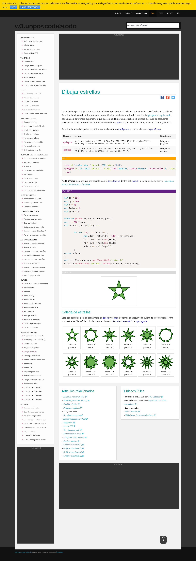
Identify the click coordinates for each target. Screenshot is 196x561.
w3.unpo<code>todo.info (23, 552)
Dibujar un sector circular (34, 380)
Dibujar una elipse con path (34, 81)
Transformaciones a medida (35, 235)
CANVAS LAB (141, 13)
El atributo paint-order (32, 150)
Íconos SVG (28, 368)
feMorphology (29, 296)
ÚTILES (170, 13)
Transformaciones (31, 215)
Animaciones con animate (34, 243)
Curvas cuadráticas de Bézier (35, 70)
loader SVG (28, 364)
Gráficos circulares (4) (33, 395)
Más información (29, 7)
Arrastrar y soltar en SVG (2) (35, 340)
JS (178, 13)
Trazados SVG (29, 61)
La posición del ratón (32, 436)
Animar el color (30, 247)
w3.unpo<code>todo (46, 26)
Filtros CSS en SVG (31, 327)
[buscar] (153, 25)
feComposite (29, 288)
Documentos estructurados (35, 158)
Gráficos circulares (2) (33, 399)
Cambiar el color (30, 344)
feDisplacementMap (32, 319)
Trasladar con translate (33, 219)
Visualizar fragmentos (32, 416)
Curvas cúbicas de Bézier (34, 73)
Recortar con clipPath (32, 199)
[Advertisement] (35, 495)
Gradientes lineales (31, 130)
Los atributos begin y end (34, 255)
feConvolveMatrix (31, 307)
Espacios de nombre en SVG (35, 420)
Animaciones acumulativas (34, 271)
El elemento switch (31, 186)
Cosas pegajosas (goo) (32, 323)
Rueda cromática (30, 384)
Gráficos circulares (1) (32, 388)
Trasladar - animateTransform (35, 251)
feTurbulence (29, 311)
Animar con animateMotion (34, 267)
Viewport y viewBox (32, 408)
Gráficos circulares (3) (33, 392)
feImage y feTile (30, 315)
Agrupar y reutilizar (31, 162)
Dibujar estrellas (30, 352)
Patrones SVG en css (32, 146)
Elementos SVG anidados (34, 170)
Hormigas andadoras (32, 356)
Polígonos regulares (31, 348)
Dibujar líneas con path (33, 66)
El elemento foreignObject (34, 190)
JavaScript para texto (32, 110)
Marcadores (28, 174)
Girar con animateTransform (35, 259)
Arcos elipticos (30, 77)
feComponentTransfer (32, 304)
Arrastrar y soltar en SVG (34, 336)
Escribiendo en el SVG (32, 94)
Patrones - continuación (33, 142)
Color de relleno (30, 122)
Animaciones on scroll (32, 376)
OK (13, 7)
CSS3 (161, 13)
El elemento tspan (31, 102)
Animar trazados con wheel (34, 360)
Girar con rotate (30, 223)
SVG (152, 13)
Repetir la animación (32, 263)
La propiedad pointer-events (35, 440)
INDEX (118, 13)
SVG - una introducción (33, 41)
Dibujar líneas (29, 45)
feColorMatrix (29, 299)
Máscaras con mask (31, 207)
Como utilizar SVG (31, 53)
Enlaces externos (30, 182)
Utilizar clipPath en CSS (33, 203)
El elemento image (31, 178)
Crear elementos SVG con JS (35, 424)
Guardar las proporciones (34, 412)
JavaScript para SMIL (32, 275)
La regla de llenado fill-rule (34, 126)
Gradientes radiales (31, 134)
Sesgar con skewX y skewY (35, 231)
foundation (59, 552)
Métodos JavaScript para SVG (35, 428)
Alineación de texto (31, 98)
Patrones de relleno (31, 138)
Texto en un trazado (31, 106)
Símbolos (27, 166)
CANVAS (128, 13)
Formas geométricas (32, 49)
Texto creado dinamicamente (35, 114)
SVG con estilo (29, 432)
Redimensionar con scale (34, 227)
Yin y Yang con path (31, 372)
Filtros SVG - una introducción (36, 284)
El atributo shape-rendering (35, 85)
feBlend (27, 292)
